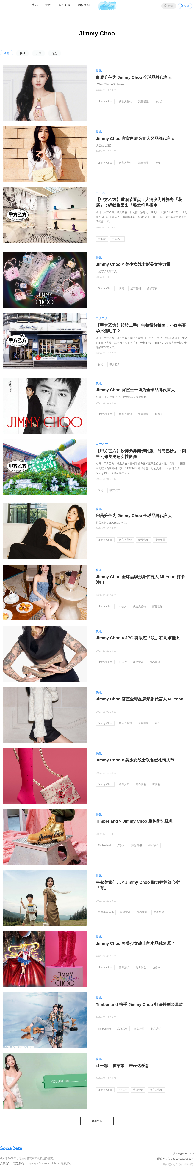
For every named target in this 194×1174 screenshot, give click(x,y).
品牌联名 (122, 1028)
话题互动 (159, 912)
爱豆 (157, 723)
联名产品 (139, 1028)
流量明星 (143, 101)
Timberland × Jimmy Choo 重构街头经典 (134, 821)
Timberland (104, 845)
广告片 (123, 606)
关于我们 (5, 1163)
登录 (186, 5)
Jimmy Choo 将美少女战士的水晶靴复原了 (135, 943)
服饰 (157, 162)
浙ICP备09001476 (183, 1153)
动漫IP (156, 967)
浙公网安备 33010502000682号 (175, 1158)
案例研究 (65, 5)
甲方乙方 (102, 193)
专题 (54, 53)
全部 (6, 53)
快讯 (35, 5)
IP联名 (156, 784)
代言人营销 (125, 101)
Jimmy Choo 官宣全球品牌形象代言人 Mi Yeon (139, 699)
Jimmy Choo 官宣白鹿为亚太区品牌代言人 (135, 138)
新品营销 (143, 539)
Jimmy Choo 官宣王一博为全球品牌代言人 (135, 390)
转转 (100, 364)
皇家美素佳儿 (106, 912)
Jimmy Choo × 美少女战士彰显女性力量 (133, 264)
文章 (38, 53)
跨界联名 (141, 784)
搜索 (170, 5)
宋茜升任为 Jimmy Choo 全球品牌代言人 (134, 515)
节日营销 (138, 1089)
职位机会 (84, 5)
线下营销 (135, 288)
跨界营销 (152, 288)
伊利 (100, 490)
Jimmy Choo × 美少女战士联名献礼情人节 (135, 760)
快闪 (121, 288)
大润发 (102, 238)
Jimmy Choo (105, 101)
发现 (48, 5)
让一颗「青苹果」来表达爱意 (122, 1065)
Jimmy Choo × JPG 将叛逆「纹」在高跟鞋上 (138, 638)
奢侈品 (159, 101)
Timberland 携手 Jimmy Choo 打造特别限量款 (139, 1004)
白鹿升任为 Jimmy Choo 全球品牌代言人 (134, 77)
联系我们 (18, 1163)
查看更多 (97, 1120)
